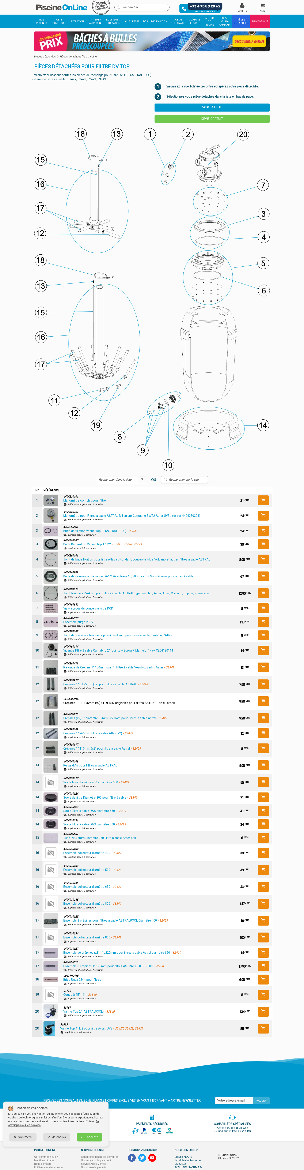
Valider (261, 1100)
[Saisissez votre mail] (234, 1100)
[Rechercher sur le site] (184, 479)
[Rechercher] (142, 7)
